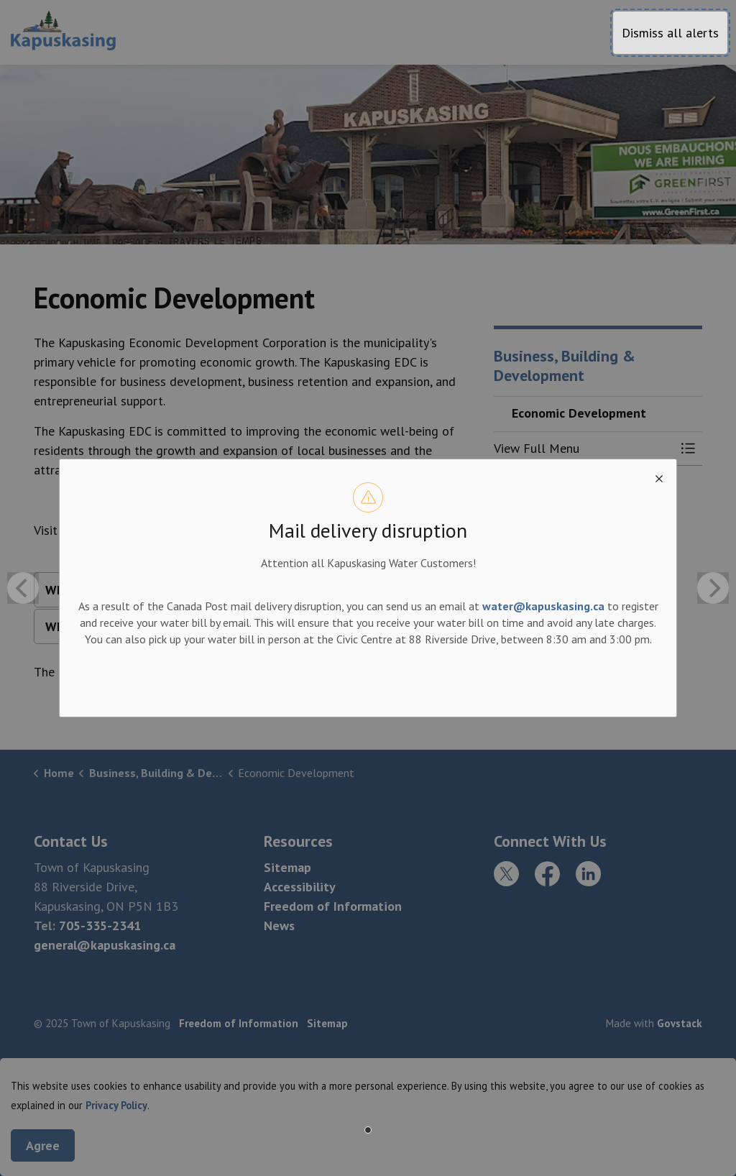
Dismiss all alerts (670, 32)
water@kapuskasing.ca (543, 606)
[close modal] (659, 476)
